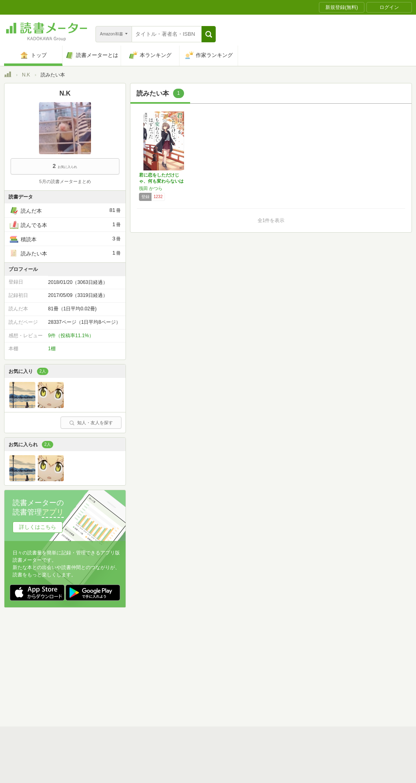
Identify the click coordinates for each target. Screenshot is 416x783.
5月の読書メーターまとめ (65, 181)
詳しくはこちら (37, 527)
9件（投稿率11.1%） (71, 335)
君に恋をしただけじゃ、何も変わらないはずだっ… (161, 181)
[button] (209, 34)
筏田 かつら (150, 188)
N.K (26, 75)
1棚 (52, 348)
